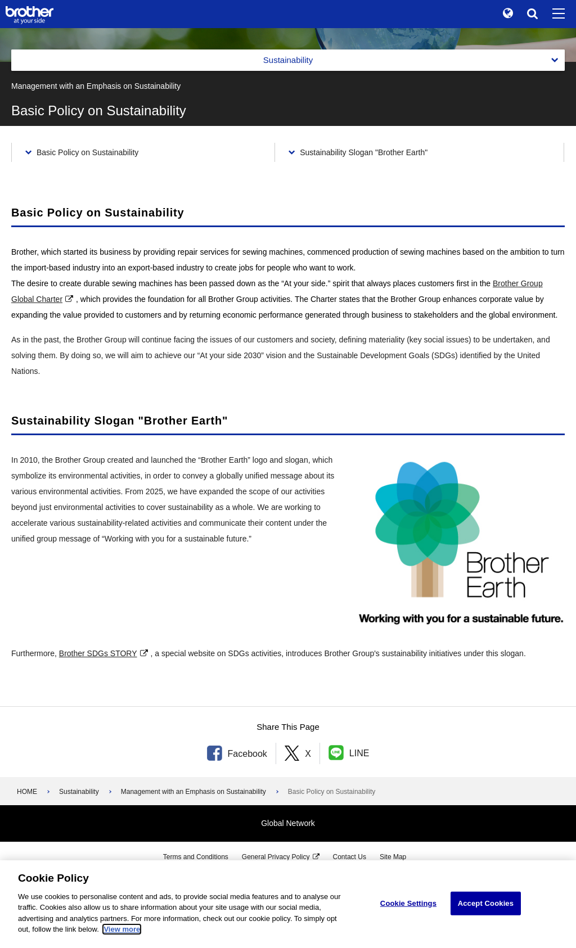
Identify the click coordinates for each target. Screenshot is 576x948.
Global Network (288, 823)
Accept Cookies (486, 903)
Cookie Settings (408, 903)
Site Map (393, 857)
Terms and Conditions (195, 857)
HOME (27, 792)
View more (122, 929)
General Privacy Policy (276, 857)
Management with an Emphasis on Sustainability (193, 792)
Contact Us (349, 857)
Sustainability (79, 792)
